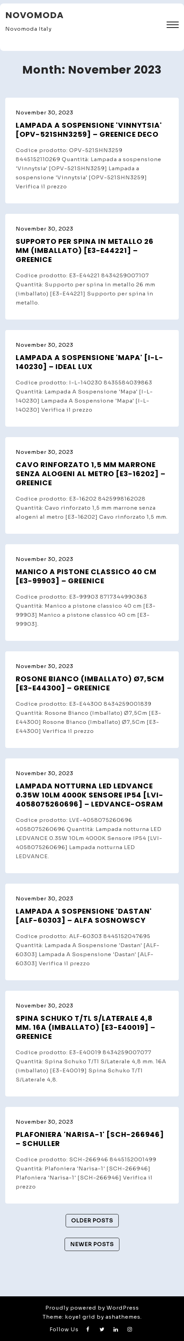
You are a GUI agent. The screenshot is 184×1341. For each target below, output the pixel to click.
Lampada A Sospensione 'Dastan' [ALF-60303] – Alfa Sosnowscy (84, 915)
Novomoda (34, 15)
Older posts (92, 1220)
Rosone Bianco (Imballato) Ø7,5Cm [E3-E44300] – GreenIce (90, 683)
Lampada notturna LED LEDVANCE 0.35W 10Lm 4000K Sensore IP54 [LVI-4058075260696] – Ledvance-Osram (89, 795)
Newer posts (92, 1244)
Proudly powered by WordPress (92, 1307)
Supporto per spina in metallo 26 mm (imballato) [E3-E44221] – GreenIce (85, 250)
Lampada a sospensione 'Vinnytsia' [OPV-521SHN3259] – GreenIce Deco (89, 129)
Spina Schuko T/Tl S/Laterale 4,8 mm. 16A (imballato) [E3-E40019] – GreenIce (85, 1027)
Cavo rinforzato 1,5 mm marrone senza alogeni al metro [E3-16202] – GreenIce (90, 474)
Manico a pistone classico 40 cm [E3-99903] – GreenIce (86, 576)
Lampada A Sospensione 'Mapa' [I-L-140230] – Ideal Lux (89, 362)
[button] (173, 26)
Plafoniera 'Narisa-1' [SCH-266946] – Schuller (90, 1139)
